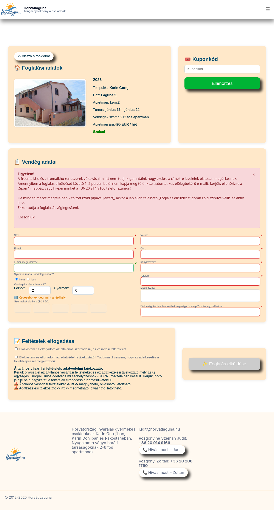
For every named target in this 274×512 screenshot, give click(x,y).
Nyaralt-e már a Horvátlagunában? (34, 274)
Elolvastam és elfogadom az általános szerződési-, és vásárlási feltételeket (70, 351)
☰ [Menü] (267, 9)
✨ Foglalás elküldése (224, 365)
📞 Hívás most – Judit (162, 451)
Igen (31, 279)
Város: (144, 235)
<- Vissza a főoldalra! (34, 56)
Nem (20, 279)
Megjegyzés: (148, 287)
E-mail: (18, 248)
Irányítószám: (148, 262)
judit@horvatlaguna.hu (159, 431)
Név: (16, 235)
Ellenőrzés (222, 83)
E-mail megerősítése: (26, 262)
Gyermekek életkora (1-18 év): (31, 301)
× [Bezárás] (253, 174)
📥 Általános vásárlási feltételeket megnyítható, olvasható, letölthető (72, 386)
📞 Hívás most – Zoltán (163, 474)
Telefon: (145, 275)
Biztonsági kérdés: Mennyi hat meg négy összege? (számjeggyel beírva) (182, 308)
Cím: (143, 248)
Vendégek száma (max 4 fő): (30, 284)
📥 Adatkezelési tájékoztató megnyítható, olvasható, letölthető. (68, 390)
